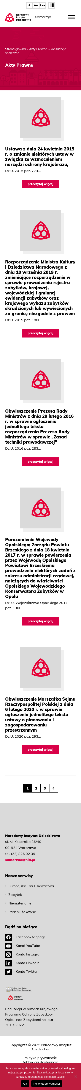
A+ (36, 5)
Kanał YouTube (22, 945)
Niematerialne (19, 903)
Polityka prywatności (40, 1058)
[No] (75, 1076)
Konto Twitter (21, 971)
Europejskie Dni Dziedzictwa (31, 886)
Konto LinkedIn (22, 963)
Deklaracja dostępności (40, 1062)
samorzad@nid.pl (20, 860)
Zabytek (15, 894)
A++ (42, 5)
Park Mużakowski (22, 912)
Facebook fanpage (25, 937)
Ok (25, 1083)
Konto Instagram (24, 954)
